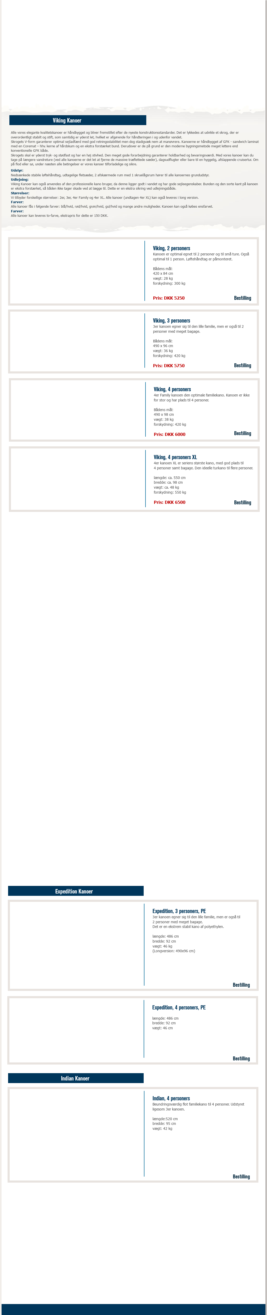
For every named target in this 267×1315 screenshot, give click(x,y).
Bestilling (242, 297)
